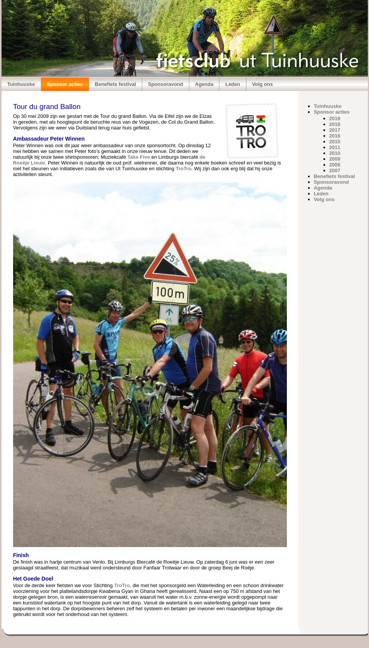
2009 (334, 159)
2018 (334, 124)
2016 (334, 136)
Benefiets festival (115, 84)
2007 (334, 170)
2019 (334, 118)
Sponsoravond (165, 84)
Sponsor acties (65, 84)
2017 (334, 130)
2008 (334, 165)
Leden (232, 84)
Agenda (204, 84)
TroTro (183, 168)
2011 (334, 147)
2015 (334, 141)
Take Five (139, 157)
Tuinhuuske (21, 84)
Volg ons (262, 84)
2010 (334, 153)
